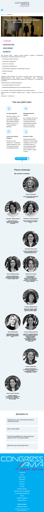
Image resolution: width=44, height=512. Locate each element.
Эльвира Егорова (30, 274)
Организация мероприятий (22, 493)
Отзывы (22, 486)
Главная (3, 14)
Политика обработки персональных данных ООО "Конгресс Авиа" (20, 437)
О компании (7, 41)
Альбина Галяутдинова (30, 218)
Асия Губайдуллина (13, 274)
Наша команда (8, 48)
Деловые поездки (22, 488)
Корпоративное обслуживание (22, 491)
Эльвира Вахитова (31, 249)
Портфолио (22, 479)
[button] (5, 28)
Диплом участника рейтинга (17, 445)
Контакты (22, 481)
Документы (7, 51)
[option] (22, 26)
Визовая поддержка (22, 498)
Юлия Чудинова (31, 194)
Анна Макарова (13, 332)
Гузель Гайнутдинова (31, 332)
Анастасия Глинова (13, 393)
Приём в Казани (22, 500)
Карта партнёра (13, 429)
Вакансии (22, 484)
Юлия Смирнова (31, 366)
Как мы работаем (8, 44)
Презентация (22, 477)
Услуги (22, 474)
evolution (25, 506)
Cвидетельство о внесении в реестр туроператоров (20, 420)
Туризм (22, 495)
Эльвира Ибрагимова (13, 218)
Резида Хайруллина (30, 307)
